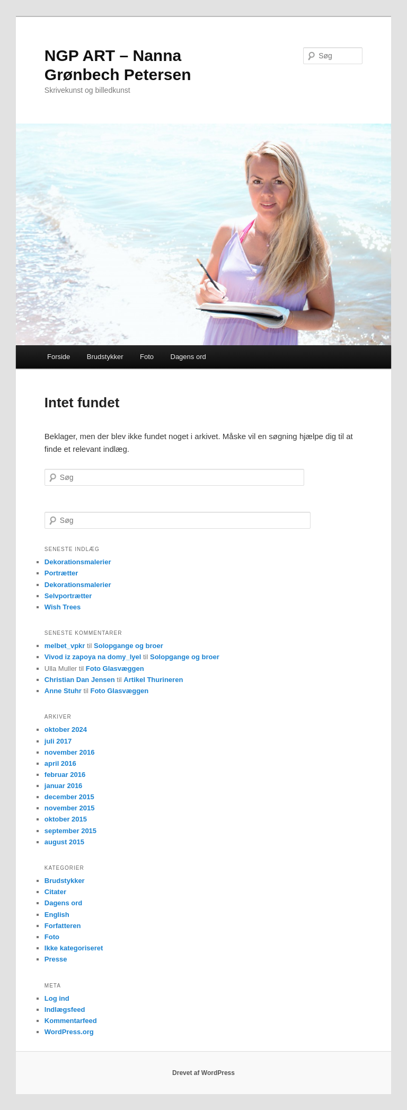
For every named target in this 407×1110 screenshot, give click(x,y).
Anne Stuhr (63, 691)
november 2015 (70, 808)
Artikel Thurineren (153, 680)
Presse (56, 959)
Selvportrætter (68, 596)
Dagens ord (188, 357)
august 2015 (64, 842)
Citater (55, 892)
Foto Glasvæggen (115, 668)
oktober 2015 (66, 819)
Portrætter (61, 573)
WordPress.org (69, 1032)
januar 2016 (64, 786)
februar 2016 (65, 775)
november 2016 (70, 752)
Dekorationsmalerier (78, 562)
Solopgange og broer (128, 646)
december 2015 (69, 797)
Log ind (57, 998)
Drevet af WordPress (203, 1073)
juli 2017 (58, 741)
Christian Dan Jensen (80, 680)
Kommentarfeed (71, 1021)
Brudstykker (105, 357)
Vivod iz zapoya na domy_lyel (93, 657)
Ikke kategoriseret (74, 948)
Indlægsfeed (65, 1009)
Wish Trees (63, 607)
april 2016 (60, 763)
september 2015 (70, 831)
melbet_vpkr (65, 646)
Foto (147, 357)
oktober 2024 (66, 729)
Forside (58, 357)
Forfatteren (63, 926)
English (57, 915)
